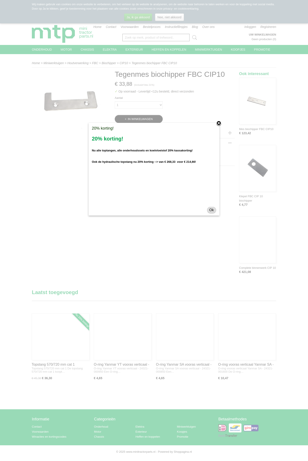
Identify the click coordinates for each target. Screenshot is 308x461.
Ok (211, 210)
